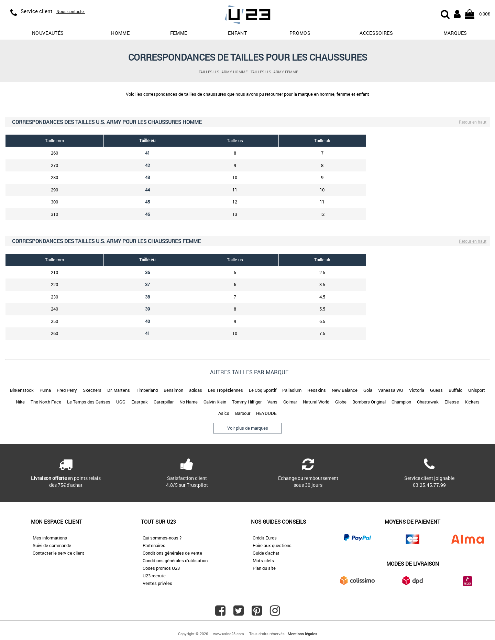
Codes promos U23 (161, 568)
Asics (223, 413)
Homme (120, 33)
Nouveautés (48, 33)
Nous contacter (70, 11)
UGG (120, 402)
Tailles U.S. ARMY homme (223, 71)
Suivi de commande (52, 545)
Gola (367, 390)
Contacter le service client (58, 553)
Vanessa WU (390, 390)
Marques (455, 33)
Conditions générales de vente (172, 553)
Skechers (92, 390)
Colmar (290, 402)
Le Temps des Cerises (88, 402)
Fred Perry (67, 390)
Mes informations (50, 538)
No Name (188, 402)
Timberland (147, 390)
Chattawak (428, 402)
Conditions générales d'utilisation (175, 560)
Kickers (472, 402)
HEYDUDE (266, 413)
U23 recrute (154, 576)
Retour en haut (472, 122)
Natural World (316, 402)
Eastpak (139, 402)
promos (299, 33)
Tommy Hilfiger (247, 402)
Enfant (237, 33)
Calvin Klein (215, 402)
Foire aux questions (272, 545)
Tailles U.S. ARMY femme (274, 71)
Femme (178, 33)
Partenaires (154, 545)
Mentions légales (302, 633)
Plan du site (264, 568)
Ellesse (451, 402)
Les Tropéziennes (225, 390)
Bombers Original (369, 402)
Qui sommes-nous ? (162, 538)
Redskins (316, 390)
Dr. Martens (118, 390)
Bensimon (173, 390)
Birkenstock (22, 390)
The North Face (46, 402)
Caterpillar (164, 402)
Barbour (242, 413)
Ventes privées (157, 583)
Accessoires (376, 33)
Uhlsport (476, 390)
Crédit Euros (265, 538)
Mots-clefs (263, 560)
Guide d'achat (266, 553)
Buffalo (455, 390)
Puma (45, 390)
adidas (195, 390)
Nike (20, 402)
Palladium (291, 390)
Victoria (416, 390)
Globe (340, 402)
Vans (272, 402)
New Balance (345, 390)
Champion (401, 402)
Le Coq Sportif (262, 390)
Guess (436, 390)
